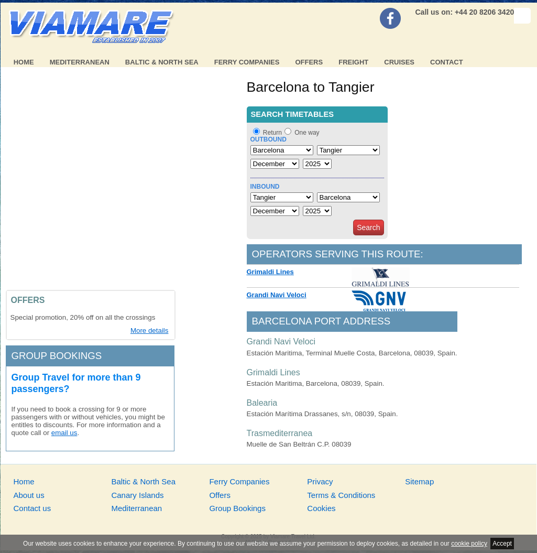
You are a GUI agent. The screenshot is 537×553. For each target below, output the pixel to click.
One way (306, 132)
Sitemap (419, 481)
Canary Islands (137, 495)
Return (272, 132)
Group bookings (57, 355)
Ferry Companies (247, 62)
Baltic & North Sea (162, 62)
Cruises (399, 62)
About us (29, 495)
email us (64, 433)
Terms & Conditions (341, 495)
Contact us (32, 508)
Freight (353, 62)
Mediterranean (79, 62)
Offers (309, 62)
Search (368, 227)
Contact (446, 62)
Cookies (321, 508)
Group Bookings (237, 508)
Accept (502, 543)
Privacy (320, 481)
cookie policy (469, 543)
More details (149, 330)
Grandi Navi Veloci (276, 295)
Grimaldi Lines (270, 272)
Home (24, 62)
